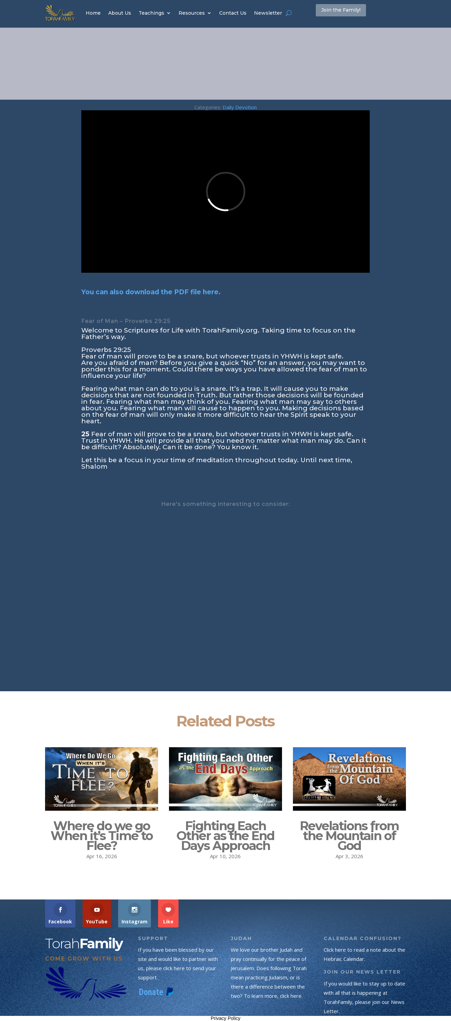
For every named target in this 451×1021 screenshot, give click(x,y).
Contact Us (232, 13)
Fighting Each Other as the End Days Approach (225, 835)
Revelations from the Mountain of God (349, 835)
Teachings (151, 13)
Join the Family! (351, 13)
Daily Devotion (240, 107)
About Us (119, 13)
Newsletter (268, 13)
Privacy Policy (225, 1018)
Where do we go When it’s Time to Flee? (102, 835)
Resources (192, 13)
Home (93, 13)
